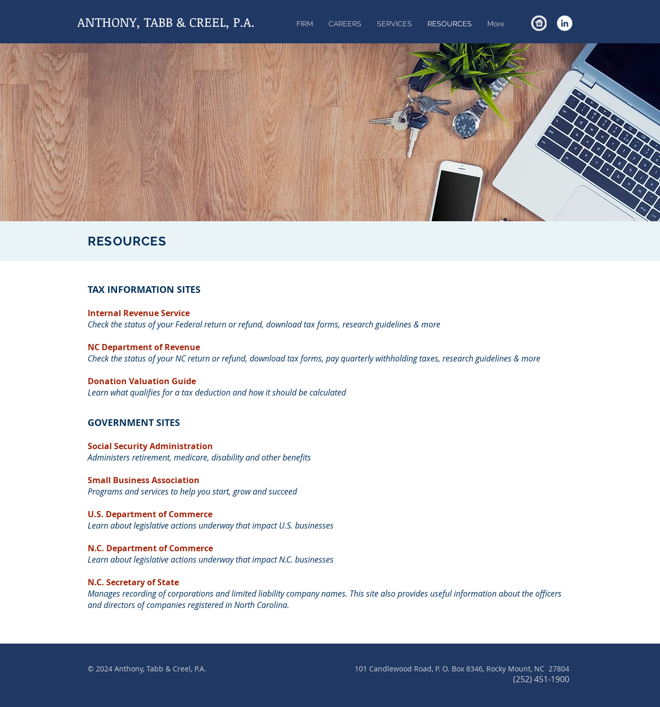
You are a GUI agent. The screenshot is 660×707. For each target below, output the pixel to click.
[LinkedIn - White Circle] (564, 23)
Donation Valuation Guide (142, 381)
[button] (394, 23)
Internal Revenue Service (139, 313)
